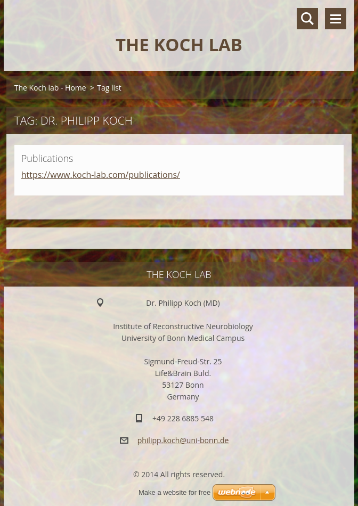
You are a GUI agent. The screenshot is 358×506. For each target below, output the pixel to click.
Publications (47, 158)
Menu (335, 18)
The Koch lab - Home (50, 88)
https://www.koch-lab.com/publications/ (100, 175)
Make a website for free (174, 492)
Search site (307, 18)
